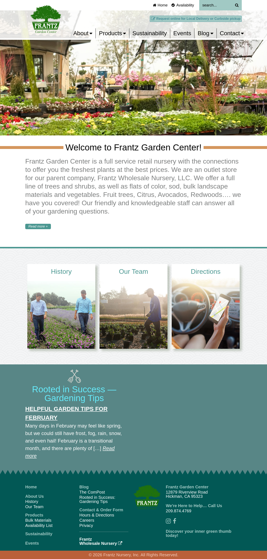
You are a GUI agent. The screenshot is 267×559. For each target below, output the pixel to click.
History (31, 501)
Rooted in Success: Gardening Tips (97, 499)
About (82, 33)
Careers (86, 520)
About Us (34, 496)
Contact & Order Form (101, 510)
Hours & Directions (96, 515)
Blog (205, 33)
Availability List (39, 525)
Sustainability (149, 33)
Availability (182, 5)
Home (160, 5)
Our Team (34, 506)
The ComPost (92, 492)
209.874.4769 (178, 511)
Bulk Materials (38, 520)
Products (112, 33)
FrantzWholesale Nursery (100, 541)
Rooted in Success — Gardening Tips (74, 393)
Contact (232, 33)
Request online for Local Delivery (196, 18)
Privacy (86, 525)
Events (182, 33)
